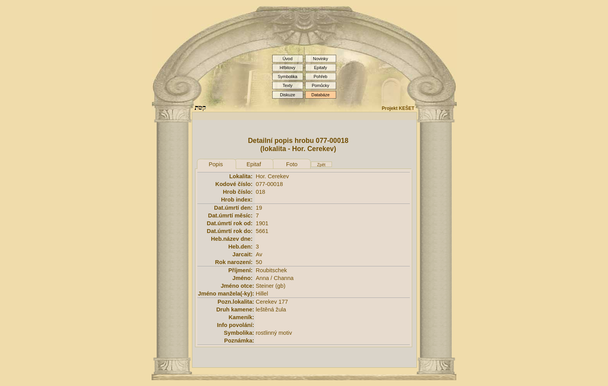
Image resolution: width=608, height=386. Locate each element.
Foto (291, 164)
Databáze (320, 94)
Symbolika (287, 76)
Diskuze (287, 94)
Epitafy (320, 67)
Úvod (288, 58)
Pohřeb (320, 76)
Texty (288, 85)
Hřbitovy (287, 67)
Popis (216, 164)
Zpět (321, 164)
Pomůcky (320, 85)
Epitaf (254, 164)
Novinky (320, 58)
